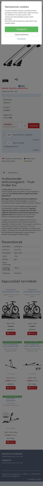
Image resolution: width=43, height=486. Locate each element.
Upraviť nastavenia (21, 34)
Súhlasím (21, 29)
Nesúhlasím (21, 39)
